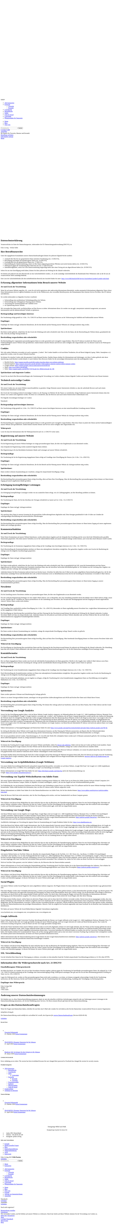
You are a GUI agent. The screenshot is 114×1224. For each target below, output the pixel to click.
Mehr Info (4, 1215)
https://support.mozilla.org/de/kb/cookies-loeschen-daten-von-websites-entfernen (39, 362)
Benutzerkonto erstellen (8, 1210)
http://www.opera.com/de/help (18, 367)
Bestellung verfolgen (7, 135)
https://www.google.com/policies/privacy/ (18, 772)
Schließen (4, 1018)
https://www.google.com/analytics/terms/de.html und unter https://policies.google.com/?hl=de (79, 728)
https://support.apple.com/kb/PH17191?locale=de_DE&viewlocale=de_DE (31, 369)
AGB (6, 1152)
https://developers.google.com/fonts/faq (50, 771)
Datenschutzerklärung (11, 1149)
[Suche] (9, 128)
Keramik (11, 108)
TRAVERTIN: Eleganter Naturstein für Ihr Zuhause (20, 1042)
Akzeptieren (10, 1215)
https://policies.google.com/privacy (86, 817)
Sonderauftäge (9, 1089)
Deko (10, 1073)
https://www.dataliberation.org (82, 822)
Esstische (11, 1077)
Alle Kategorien (9, 1068)
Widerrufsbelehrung (11, 1150)
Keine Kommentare (21, 1034)
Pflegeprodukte (13, 1085)
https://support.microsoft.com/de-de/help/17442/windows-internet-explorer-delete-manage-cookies (45, 364)
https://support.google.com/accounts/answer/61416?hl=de (32, 365)
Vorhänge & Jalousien (11, 1090)
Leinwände (15, 1075)
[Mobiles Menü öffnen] (2, 138)
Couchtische (12, 1072)
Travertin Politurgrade (11, 1032)
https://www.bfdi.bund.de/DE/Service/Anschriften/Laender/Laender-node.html (85, 278)
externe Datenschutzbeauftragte (63, 1015)
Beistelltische (12, 1070)
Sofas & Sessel (12, 1087)
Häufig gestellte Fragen (12, 1145)
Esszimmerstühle (13, 1082)
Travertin (11, 106)
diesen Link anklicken (64, 745)
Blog (6, 1147)
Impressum (8, 1154)
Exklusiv (11, 1084)
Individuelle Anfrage (7, 136)
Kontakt (7, 1144)
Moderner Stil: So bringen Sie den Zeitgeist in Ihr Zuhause (22, 1052)
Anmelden (8, 1196)
